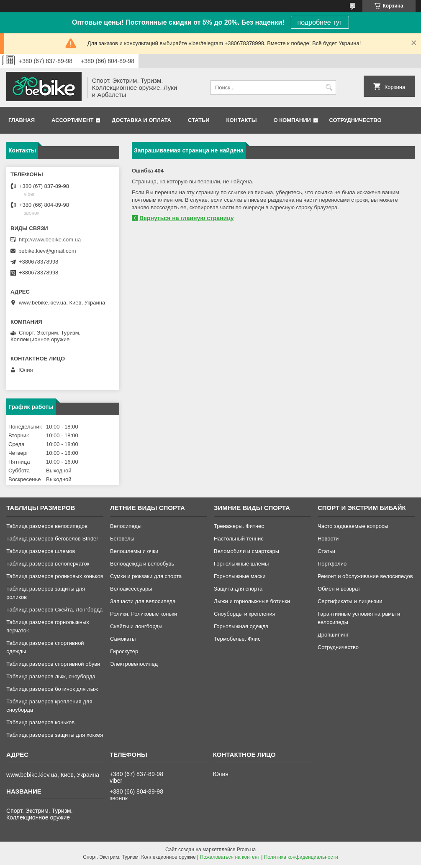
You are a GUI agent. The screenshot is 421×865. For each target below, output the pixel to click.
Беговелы (122, 538)
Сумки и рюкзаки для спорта (146, 576)
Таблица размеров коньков (40, 722)
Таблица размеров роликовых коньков (54, 576)
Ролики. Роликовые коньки (143, 614)
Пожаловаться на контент (230, 857)
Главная (21, 120)
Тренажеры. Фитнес (239, 526)
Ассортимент (72, 120)
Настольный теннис (239, 538)
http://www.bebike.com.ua (50, 239)
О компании (292, 120)
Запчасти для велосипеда (142, 601)
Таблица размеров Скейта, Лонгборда (54, 609)
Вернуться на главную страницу (186, 218)
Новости (328, 538)
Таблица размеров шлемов (40, 551)
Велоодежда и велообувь (142, 564)
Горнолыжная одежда (241, 626)
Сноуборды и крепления (244, 614)
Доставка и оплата (141, 120)
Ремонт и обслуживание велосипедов (365, 576)
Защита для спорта (238, 589)
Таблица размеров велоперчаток (47, 564)
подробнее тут (320, 22)
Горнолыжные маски (239, 576)
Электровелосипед (134, 664)
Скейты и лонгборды (136, 626)
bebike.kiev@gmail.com (47, 251)
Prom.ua (246, 849)
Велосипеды (125, 526)
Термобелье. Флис (237, 639)
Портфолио (332, 564)
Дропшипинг (333, 635)
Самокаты (123, 639)
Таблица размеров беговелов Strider (52, 538)
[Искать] (328, 87)
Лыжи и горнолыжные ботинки (252, 601)
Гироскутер (124, 651)
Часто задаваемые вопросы (353, 526)
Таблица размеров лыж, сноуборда (50, 676)
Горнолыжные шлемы (241, 564)
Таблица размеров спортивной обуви (53, 664)
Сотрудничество (355, 120)
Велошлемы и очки (134, 551)
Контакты (241, 120)
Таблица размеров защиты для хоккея (54, 735)
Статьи (199, 120)
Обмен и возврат (339, 589)
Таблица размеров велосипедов (46, 526)
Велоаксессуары (131, 589)
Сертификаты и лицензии (350, 601)
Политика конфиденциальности (301, 857)
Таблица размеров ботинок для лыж (52, 689)
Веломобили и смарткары (246, 551)
